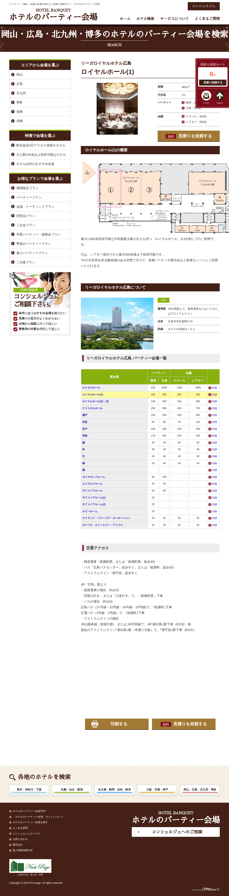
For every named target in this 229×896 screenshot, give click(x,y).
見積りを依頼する (189, 136)
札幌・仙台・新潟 (72, 789)
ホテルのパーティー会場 (53, 14)
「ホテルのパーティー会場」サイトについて (38, 816)
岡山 (19, 74)
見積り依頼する (212, 82)
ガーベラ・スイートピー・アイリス (102, 525)
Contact (206, 103)
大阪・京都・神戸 (157, 789)
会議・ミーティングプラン (35, 206)
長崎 (19, 111)
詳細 (214, 387)
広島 (163, 300)
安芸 (84, 422)
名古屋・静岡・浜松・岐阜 (114, 789)
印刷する (119, 724)
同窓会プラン (25, 216)
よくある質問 (20, 827)
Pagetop (220, 103)
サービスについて (174, 19)
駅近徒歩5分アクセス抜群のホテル (40, 145)
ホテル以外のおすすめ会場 (35, 164)
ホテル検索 (145, 19)
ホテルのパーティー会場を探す (30, 822)
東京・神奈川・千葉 (29, 789)
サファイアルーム (92, 490)
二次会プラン (25, 225)
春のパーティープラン (32, 253)
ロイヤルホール (91, 387)
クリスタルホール (92, 408)
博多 (19, 102)
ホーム (125, 19)
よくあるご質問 (207, 19)
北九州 (21, 93)
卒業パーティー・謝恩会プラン (38, 234)
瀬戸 (84, 415)
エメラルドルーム (92, 483)
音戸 (84, 428)
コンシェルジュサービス (26, 833)
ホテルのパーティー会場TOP (29, 811)
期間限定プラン (27, 188)
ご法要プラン (25, 262)
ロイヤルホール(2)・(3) (95, 401)
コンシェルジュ (204, 6)
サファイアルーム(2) (94, 504)
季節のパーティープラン (33, 243)
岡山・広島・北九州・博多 (200, 789)
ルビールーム (89, 511)
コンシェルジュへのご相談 (177, 832)
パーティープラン (29, 197)
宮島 (84, 435)
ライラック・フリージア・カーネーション (106, 518)
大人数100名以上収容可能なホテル (41, 154)
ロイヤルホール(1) (92, 394)
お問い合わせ (20, 839)
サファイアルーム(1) (94, 497)
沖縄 (19, 121)
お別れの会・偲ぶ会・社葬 (30, 867)
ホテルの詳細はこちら (181, 329)
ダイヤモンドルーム (93, 476)
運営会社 (18, 844)
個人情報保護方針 (23, 850)
